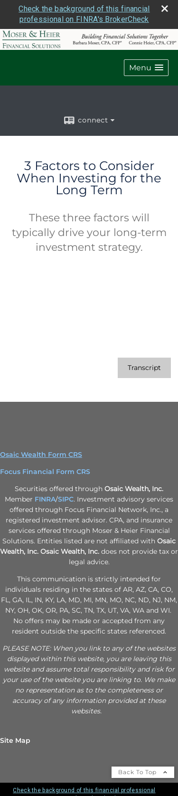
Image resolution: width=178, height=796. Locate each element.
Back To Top (143, 772)
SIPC (66, 499)
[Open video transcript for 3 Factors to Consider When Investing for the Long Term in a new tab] (144, 368)
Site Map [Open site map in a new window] (15, 740)
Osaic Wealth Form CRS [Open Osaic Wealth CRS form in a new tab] (41, 454)
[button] (146, 67)
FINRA (45, 499)
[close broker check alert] (165, 8)
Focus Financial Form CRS (45, 471)
